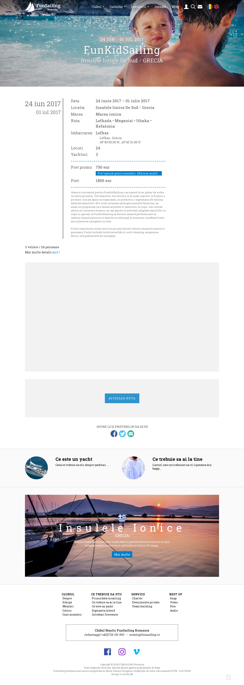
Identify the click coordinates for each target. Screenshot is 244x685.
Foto (173, 608)
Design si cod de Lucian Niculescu (228, 678)
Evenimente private (146, 604)
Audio (174, 612)
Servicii (138, 596)
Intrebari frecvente (105, 616)
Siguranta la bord (103, 612)
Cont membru (72, 616)
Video (174, 604)
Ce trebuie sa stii (106, 596)
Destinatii (138, 7)
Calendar (116, 7)
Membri (68, 608)
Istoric (67, 612)
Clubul (96, 7)
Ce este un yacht (102, 608)
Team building (142, 608)
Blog (175, 7)
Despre (67, 600)
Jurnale (160, 7)
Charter (137, 600)
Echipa (67, 604)
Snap (173, 600)
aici (55, 252)
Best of (175, 596)
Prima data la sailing (106, 600)
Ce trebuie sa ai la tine (107, 604)
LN (131, 675)
